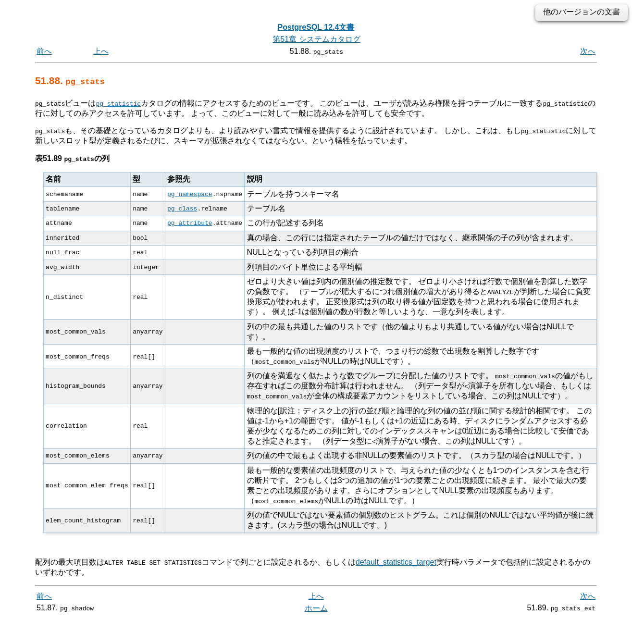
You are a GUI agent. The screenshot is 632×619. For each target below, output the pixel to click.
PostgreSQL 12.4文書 (316, 27)
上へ (101, 51)
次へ (587, 51)
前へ (44, 51)
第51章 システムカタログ (316, 39)
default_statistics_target (396, 562)
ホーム (316, 608)
